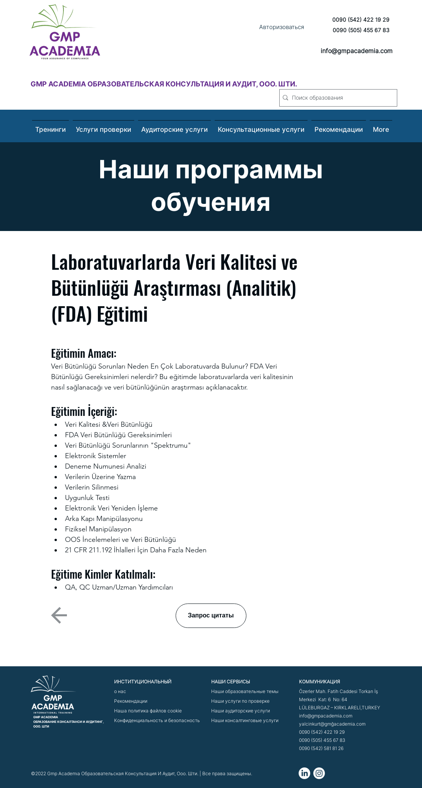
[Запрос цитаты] (211, 616)
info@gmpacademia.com (357, 51)
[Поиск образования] (336, 98)
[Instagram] (319, 773)
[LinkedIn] (304, 773)
